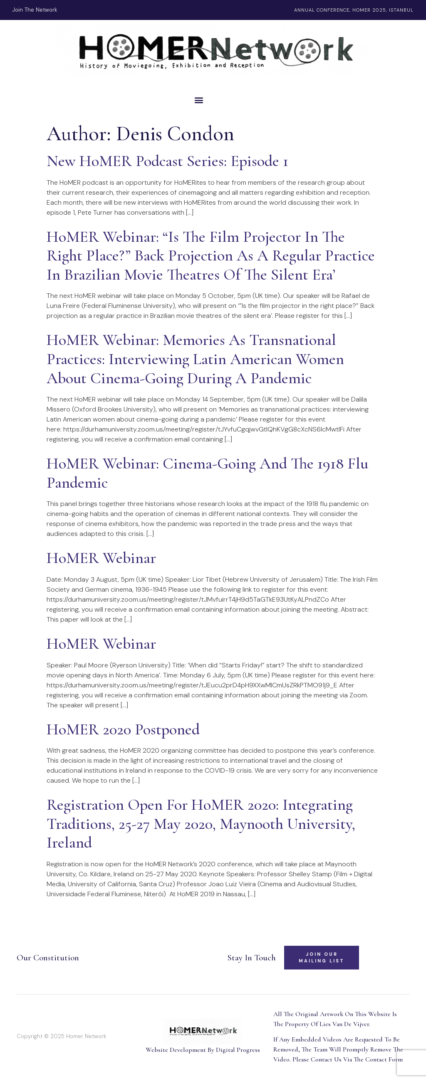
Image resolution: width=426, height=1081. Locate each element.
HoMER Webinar (101, 558)
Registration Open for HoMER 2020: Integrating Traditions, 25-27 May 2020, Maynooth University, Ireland (201, 823)
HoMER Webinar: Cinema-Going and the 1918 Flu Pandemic (207, 473)
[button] (213, 100)
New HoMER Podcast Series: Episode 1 (167, 161)
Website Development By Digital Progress (203, 1050)
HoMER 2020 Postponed (123, 729)
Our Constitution (48, 957)
